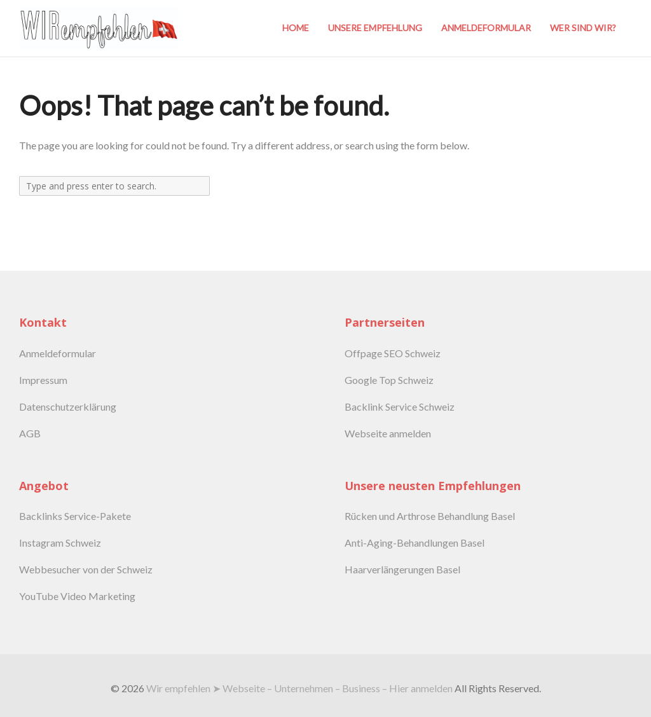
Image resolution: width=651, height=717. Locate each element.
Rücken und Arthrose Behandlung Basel (430, 516)
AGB (30, 433)
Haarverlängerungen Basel (402, 569)
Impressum (43, 380)
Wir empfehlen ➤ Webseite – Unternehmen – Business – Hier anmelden (299, 688)
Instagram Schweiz (60, 542)
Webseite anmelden (388, 433)
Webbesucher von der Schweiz (86, 569)
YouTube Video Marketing (77, 596)
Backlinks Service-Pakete (75, 516)
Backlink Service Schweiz (400, 406)
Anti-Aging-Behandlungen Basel (414, 542)
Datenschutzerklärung (67, 406)
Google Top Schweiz (389, 380)
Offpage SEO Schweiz (393, 353)
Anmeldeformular (57, 353)
